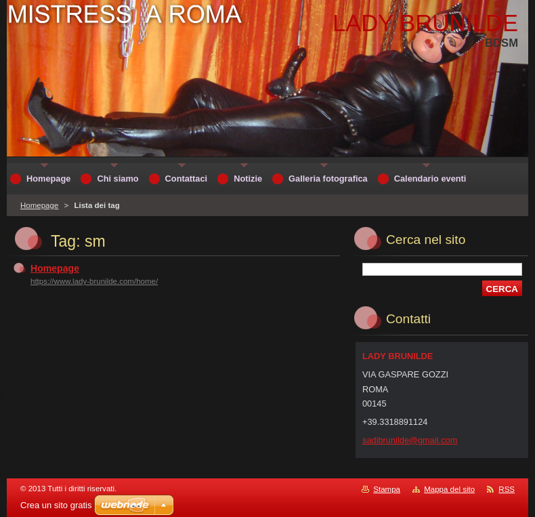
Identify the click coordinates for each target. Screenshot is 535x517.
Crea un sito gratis (56, 505)
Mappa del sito (449, 489)
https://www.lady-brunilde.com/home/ (94, 281)
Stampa (386, 489)
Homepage (39, 205)
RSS (506, 489)
